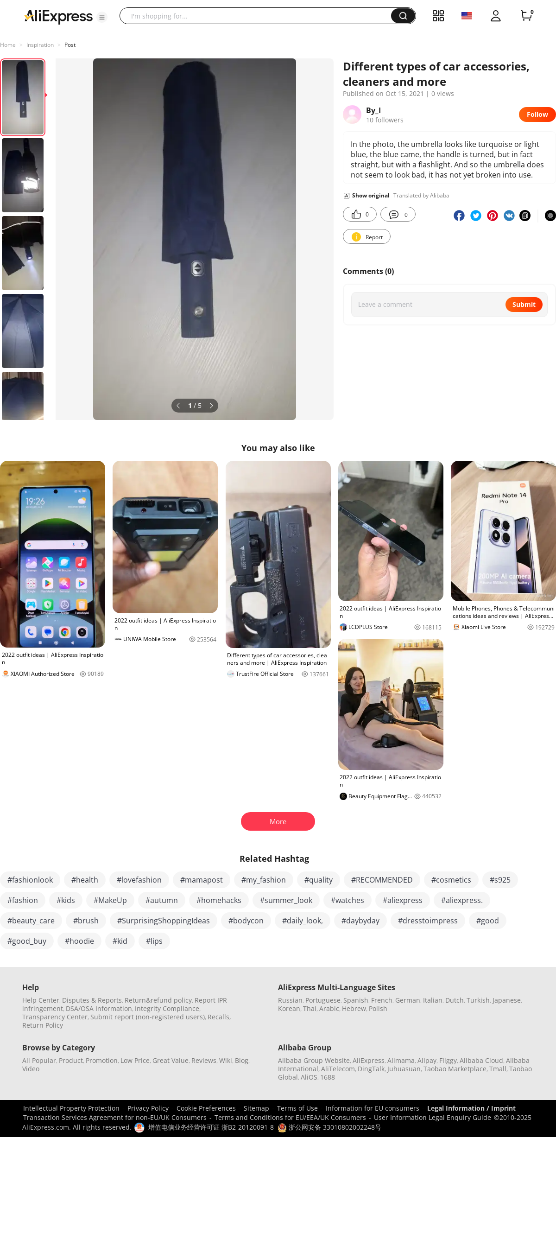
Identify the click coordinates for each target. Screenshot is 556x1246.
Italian (432, 1000)
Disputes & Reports (92, 1000)
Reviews (203, 1060)
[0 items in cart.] (526, 15)
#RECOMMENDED (382, 880)
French (381, 1000)
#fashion (22, 900)
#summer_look (286, 900)
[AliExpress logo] (58, 16)
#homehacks (218, 900)
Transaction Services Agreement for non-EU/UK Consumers (115, 1117)
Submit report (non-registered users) (147, 1016)
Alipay (426, 1060)
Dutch (454, 1000)
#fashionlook (30, 880)
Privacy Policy (148, 1108)
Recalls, (219, 1016)
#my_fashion (263, 880)
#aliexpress (403, 900)
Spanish (355, 1000)
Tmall (497, 1068)
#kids (66, 900)
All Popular (39, 1060)
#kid (120, 941)
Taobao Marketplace (454, 1068)
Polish (378, 1008)
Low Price (135, 1060)
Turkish (478, 1000)
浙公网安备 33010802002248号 (329, 1127)
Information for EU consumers (372, 1108)
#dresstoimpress (428, 920)
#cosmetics (451, 880)
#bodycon (246, 920)
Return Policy (42, 1025)
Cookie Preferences (206, 1108)
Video (30, 1068)
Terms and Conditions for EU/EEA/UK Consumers (290, 1117)
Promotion (102, 1060)
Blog (241, 1060)
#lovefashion (139, 880)
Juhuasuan (404, 1068)
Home (8, 45)
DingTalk (371, 1068)
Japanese (507, 1000)
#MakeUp (110, 900)
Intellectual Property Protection (71, 1108)
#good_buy (26, 941)
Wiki (225, 1060)
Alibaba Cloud (481, 1060)
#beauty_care (31, 920)
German (407, 1000)
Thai (309, 1008)
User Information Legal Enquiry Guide (432, 1117)
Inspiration (40, 45)
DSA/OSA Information (99, 1008)
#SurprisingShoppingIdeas (163, 920)
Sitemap (256, 1108)
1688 (327, 1077)
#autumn (161, 900)
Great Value (170, 1060)
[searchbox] (258, 16)
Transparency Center (55, 1016)
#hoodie (79, 941)
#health (84, 880)
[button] (101, 17)
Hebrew (354, 1008)
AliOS (309, 1077)
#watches (347, 900)
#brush (86, 920)
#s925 (500, 880)
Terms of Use (297, 1108)
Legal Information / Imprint (471, 1108)
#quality (318, 880)
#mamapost (201, 880)
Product (71, 1060)
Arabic (329, 1008)
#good (487, 920)
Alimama (401, 1060)
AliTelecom (338, 1068)
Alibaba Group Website (314, 1060)
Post (70, 45)
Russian (290, 1000)
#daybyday (360, 920)
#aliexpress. (462, 900)
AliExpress (369, 1060)
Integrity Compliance (167, 1008)
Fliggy (448, 1060)
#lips (154, 941)
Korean (289, 1008)
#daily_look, (302, 920)
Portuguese (323, 1000)
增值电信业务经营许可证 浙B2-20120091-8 (211, 1127)
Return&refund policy (158, 1000)
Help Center (40, 1000)
